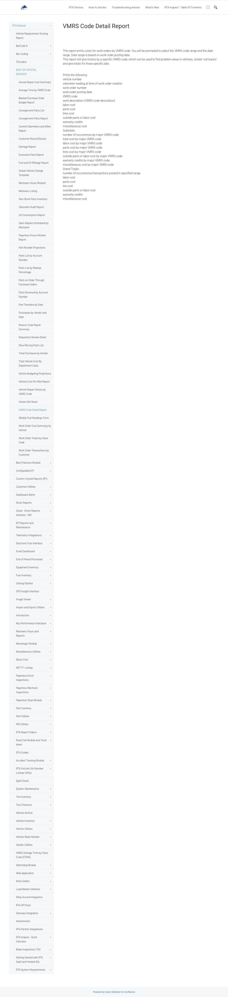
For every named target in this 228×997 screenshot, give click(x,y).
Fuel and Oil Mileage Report (34, 162)
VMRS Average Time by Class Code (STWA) (32, 855)
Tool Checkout (24, 804)
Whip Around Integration (29, 897)
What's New (152, 7)
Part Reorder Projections (32, 247)
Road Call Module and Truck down (31, 742)
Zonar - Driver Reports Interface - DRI (28, 512)
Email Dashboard (25, 551)
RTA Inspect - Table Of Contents (182, 7)
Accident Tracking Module (30, 760)
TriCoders (21, 61)
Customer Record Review (32, 138)
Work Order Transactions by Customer (34, 452)
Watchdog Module (26, 865)
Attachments (23, 921)
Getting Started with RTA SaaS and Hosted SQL (29, 959)
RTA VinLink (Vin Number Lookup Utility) (29, 770)
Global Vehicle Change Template (31, 172)
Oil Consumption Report (32, 215)
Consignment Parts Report (33, 118)
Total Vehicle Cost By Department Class (30, 363)
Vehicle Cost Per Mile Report (34, 381)
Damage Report (27, 146)
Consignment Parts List (31, 110)
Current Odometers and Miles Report (35, 128)
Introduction (22, 615)
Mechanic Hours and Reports (27, 633)
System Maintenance (27, 788)
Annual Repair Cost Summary (35, 82)
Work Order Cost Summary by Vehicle (35, 428)
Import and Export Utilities (30, 607)
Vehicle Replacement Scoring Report (32, 35)
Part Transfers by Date (31, 304)
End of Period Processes (29, 559)
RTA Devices (76, 7)
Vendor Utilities (24, 844)
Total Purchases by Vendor (33, 353)
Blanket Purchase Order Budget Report (31, 100)
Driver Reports (24, 502)
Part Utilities (22, 716)
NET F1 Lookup (24, 667)
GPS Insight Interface (27, 591)
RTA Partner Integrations (29, 929)
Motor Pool (22, 659)
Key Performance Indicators (31, 623)
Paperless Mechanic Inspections (27, 690)
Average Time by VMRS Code (34, 90)
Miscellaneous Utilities (28, 651)
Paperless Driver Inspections (25, 677)
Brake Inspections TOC (28, 949)
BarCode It (21, 45)
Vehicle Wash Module (27, 836)
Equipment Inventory (27, 567)
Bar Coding (22, 53)
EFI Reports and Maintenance (24, 525)
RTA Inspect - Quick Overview (26, 939)
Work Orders (23, 881)
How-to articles (97, 7)
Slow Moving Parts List (31, 345)
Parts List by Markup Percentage (30, 270)
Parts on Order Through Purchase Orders (31, 282)
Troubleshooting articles (126, 7)
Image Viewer (23, 599)
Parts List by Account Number (30, 257)
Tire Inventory (23, 796)
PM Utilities (22, 724)
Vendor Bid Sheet (28, 401)
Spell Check (22, 780)
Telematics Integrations (29, 535)
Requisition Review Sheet (32, 337)
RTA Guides (22, 752)
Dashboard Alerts (25, 494)
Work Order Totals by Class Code (33, 440)
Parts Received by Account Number (33, 294)
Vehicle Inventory (25, 820)
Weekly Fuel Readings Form (34, 417)
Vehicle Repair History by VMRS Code (32, 391)
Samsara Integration (27, 913)
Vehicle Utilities (24, 828)
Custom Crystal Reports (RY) (31, 478)
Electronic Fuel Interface (29, 543)
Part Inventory (23, 708)
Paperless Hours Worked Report (32, 237)
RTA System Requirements (30, 969)
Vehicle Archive (24, 812)
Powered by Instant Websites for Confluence (114, 992)
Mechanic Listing (28, 191)
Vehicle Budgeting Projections (35, 373)
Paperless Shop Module (29, 700)
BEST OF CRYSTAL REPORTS (26, 72)
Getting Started (24, 583)
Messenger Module (26, 643)
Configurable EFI (25, 470)
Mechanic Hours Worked (32, 183)
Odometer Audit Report (31, 207)
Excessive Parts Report (31, 154)
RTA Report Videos (26, 732)
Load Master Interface (28, 889)
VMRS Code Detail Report (32, 409)
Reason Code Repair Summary (30, 327)
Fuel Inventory (23, 575)
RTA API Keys (23, 905)
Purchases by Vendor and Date (32, 314)
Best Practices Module (28, 462)
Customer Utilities (25, 486)
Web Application (25, 873)
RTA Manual (19, 25)
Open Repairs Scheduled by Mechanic (33, 225)
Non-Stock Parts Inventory (33, 199)
